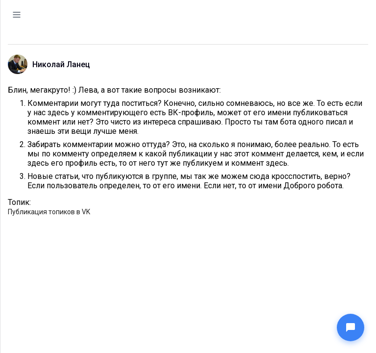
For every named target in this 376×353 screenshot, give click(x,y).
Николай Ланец (61, 64)
